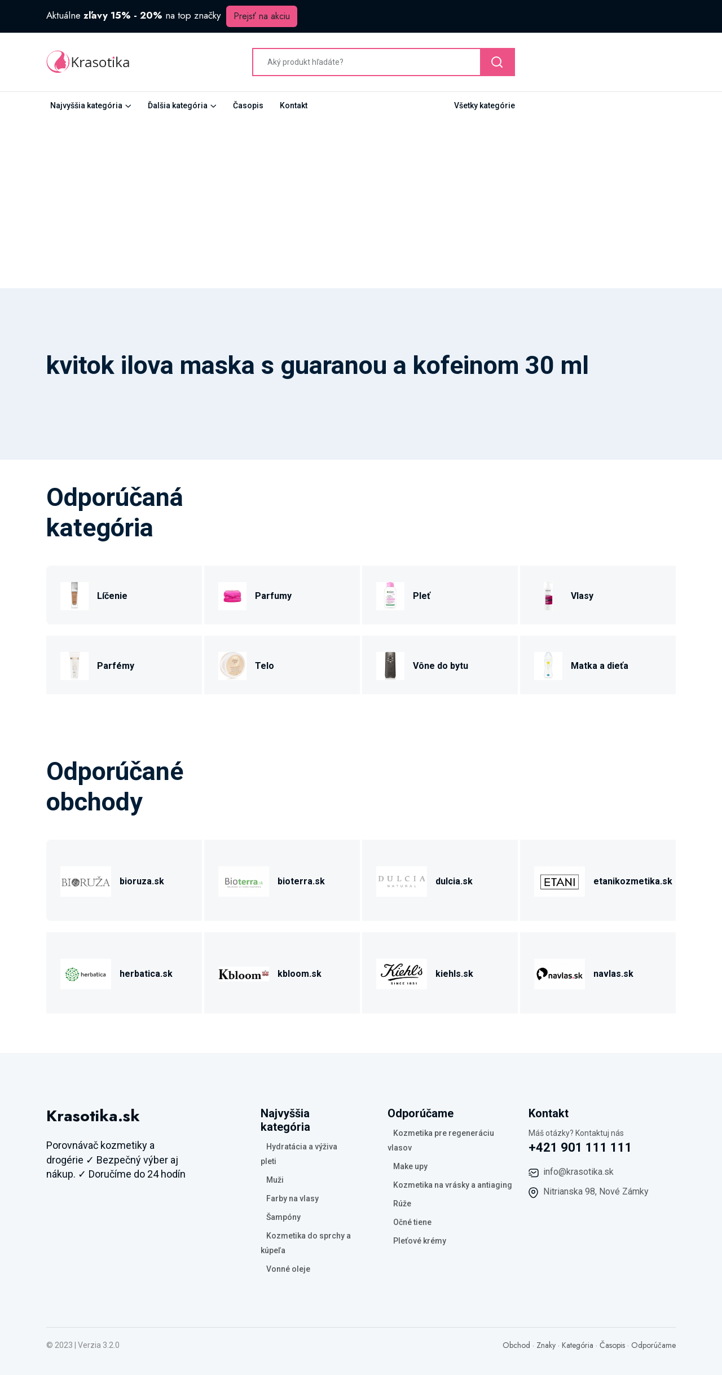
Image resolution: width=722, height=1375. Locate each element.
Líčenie (112, 595)
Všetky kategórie (484, 105)
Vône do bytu (440, 665)
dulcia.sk (454, 881)
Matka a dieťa (599, 665)
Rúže (402, 1203)
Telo (264, 665)
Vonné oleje (288, 1268)
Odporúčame (653, 1345)
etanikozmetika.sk (632, 881)
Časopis (248, 105)
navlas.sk (613, 973)
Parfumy (273, 595)
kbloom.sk (300, 973)
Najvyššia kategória (86, 105)
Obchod (516, 1345)
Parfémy (115, 665)
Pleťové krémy (419, 1240)
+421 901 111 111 (580, 1147)
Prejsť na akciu (262, 16)
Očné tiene (412, 1222)
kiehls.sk (454, 973)
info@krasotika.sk (578, 1171)
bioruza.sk (142, 881)
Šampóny (283, 1217)
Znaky (546, 1345)
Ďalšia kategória (178, 105)
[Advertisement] (361, 204)
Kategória (577, 1345)
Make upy (410, 1166)
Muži (275, 1179)
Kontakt (293, 105)
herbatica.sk (146, 973)
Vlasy (582, 595)
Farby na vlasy (292, 1198)
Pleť (421, 595)
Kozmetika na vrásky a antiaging (452, 1184)
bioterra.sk (301, 881)
